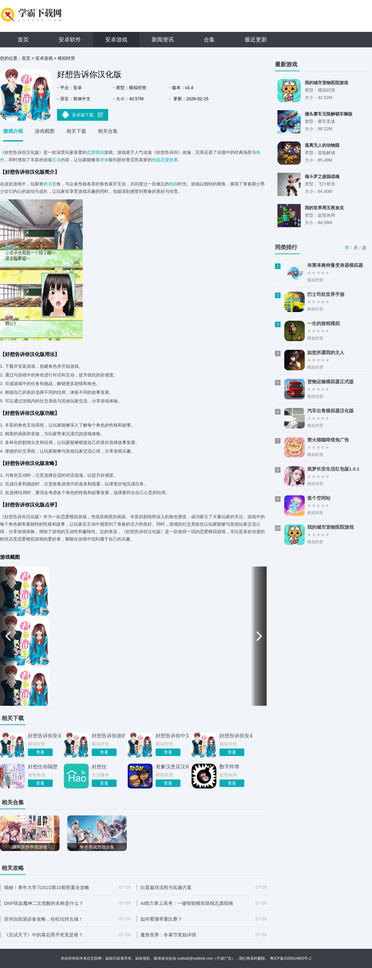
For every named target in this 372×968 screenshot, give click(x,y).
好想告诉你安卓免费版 (235, 735)
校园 (173, 183)
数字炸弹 (229, 766)
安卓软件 (70, 40)
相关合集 (108, 131)
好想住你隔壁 (43, 766)
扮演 (47, 183)
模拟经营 (66, 58)
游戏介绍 (13, 131)
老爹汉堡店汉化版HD (172, 766)
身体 (104, 159)
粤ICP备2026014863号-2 (290, 958)
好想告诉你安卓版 (44, 735)
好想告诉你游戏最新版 (108, 735)
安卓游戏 (116, 40)
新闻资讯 (163, 40)
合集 (209, 40)
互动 (56, 159)
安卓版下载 (82, 114)
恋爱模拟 (95, 152)
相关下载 (76, 131)
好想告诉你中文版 (172, 735)
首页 (23, 40)
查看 (40, 752)
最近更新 (256, 40)
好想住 (99, 766)
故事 (173, 159)
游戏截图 (45, 131)
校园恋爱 (160, 159)
